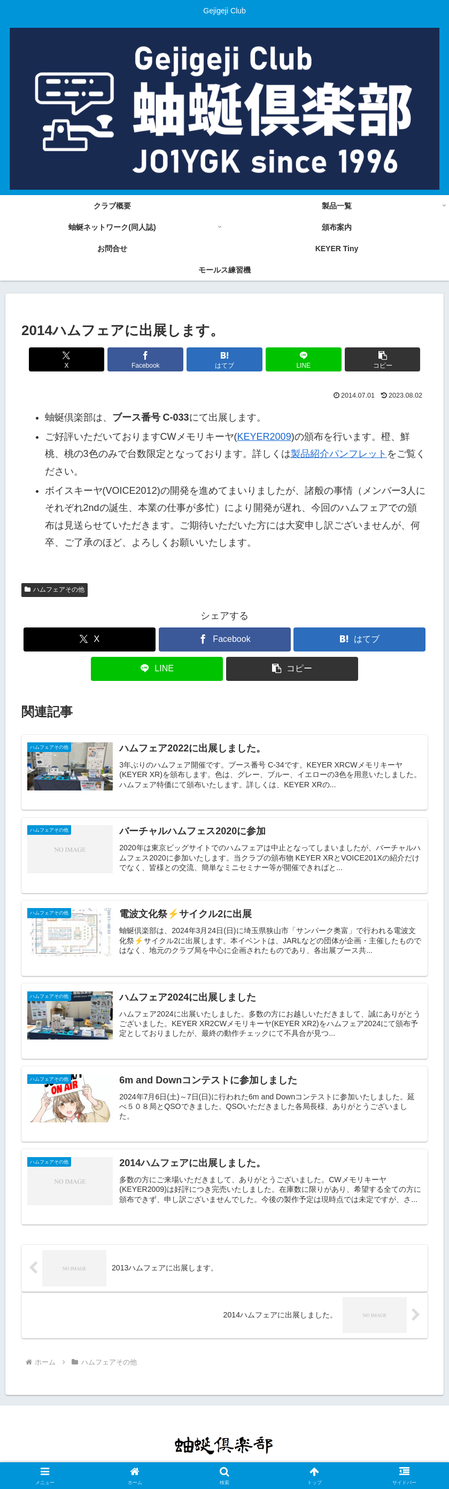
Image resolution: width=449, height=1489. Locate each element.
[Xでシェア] (88, 359)
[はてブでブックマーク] (224, 359)
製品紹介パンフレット (339, 453)
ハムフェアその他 (54, 589)
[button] (361, 359)
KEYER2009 (264, 436)
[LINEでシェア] (293, 359)
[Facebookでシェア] (156, 359)
